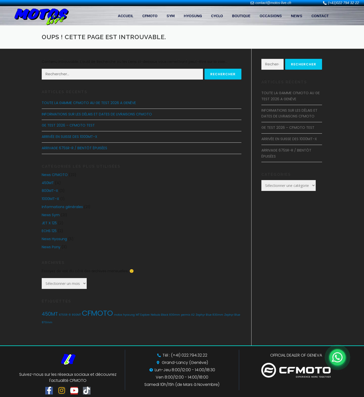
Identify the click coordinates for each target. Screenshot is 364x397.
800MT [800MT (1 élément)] (76, 315)
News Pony (51, 247)
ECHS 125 (49, 230)
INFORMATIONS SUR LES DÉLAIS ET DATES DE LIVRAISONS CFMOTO (97, 114)
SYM (171, 15)
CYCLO (217, 15)
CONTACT (320, 15)
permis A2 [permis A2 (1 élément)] (188, 315)
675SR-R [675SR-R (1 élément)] (65, 315)
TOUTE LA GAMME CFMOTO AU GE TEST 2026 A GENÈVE (89, 102)
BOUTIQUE (241, 15)
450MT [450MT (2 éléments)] (50, 314)
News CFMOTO (55, 174)
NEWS (296, 15)
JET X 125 (49, 223)
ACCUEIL (125, 15)
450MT (48, 182)
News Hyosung (54, 238)
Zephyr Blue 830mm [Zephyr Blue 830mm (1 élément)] (209, 315)
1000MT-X (50, 198)
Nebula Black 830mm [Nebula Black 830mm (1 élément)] (165, 315)
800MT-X (50, 190)
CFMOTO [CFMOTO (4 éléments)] (97, 313)
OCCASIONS (271, 15)
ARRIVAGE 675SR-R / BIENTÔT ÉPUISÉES (74, 148)
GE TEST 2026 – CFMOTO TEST (68, 125)
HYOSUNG (193, 15)
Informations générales (62, 206)
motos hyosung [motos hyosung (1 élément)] (124, 315)
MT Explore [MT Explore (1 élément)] (143, 315)
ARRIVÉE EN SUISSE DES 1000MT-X (69, 136)
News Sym (51, 214)
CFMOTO (149, 15)
